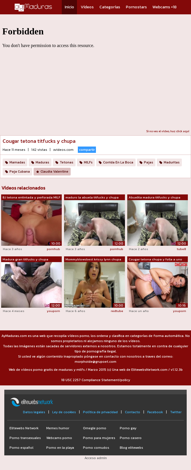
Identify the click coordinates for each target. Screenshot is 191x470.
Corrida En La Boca (118, 162)
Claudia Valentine (54, 171)
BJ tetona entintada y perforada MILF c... (31, 197)
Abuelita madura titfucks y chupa (154, 197)
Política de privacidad (100, 412)
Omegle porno (94, 428)
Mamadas (17, 162)
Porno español (21, 447)
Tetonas (66, 162)
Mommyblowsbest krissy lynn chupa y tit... (93, 259)
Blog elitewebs (131, 447)
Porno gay (128, 428)
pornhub (53, 249)
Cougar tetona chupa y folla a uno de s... (155, 259)
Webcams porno (59, 437)
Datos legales (34, 412)
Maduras (42, 162)
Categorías (109, 7)
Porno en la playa (60, 447)
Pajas (148, 162)
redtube (117, 311)
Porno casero (131, 437)
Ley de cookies (64, 412)
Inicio (69, 7)
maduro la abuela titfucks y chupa (92, 197)
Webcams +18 (165, 7)
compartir (87, 149)
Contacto (132, 412)
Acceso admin (95, 458)
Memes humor (57, 428)
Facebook (155, 412)
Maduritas (172, 162)
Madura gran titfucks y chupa (25, 259)
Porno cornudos (96, 447)
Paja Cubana (19, 171)
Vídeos (87, 7)
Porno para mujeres (99, 437)
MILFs (88, 162)
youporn (53, 311)
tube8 (181, 249)
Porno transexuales (25, 437)
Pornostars (136, 7)
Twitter (176, 412)
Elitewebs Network (23, 428)
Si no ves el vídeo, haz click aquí (167, 131)
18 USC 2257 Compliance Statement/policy (95, 380)
